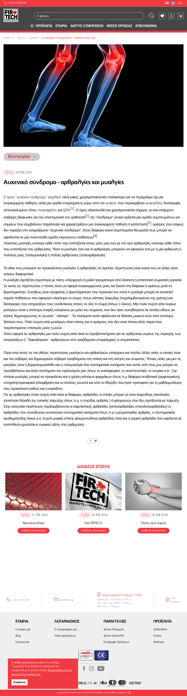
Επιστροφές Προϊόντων (116, 642)
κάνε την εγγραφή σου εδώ (93, 573)
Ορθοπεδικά (160, 629)
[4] (95, 236)
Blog (21, 38)
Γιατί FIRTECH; (93, 523)
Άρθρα (9, 172)
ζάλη (66, 210)
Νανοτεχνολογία (33, 523)
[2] (87, 216)
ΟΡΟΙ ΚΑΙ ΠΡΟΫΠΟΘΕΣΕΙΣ (93, 693)
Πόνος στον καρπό (153, 523)
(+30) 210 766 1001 (21, 600)
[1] (72, 209)
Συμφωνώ (19, 682)
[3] (149, 223)
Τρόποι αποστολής (113, 635)
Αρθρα (33, 38)
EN (180, 3)
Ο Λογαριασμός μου (65, 629)
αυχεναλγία (153, 203)
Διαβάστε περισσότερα (33, 530)
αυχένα (111, 203)
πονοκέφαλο (47, 210)
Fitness (157, 635)
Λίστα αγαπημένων (65, 635)
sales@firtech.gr (66, 600)
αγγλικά (54, 197)
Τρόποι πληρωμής (113, 629)
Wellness (158, 642)
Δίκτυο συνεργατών (175, 600)
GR (170, 3)
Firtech (9, 38)
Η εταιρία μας (22, 629)
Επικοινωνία (22, 642)
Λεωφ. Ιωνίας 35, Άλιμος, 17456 (119, 595)
